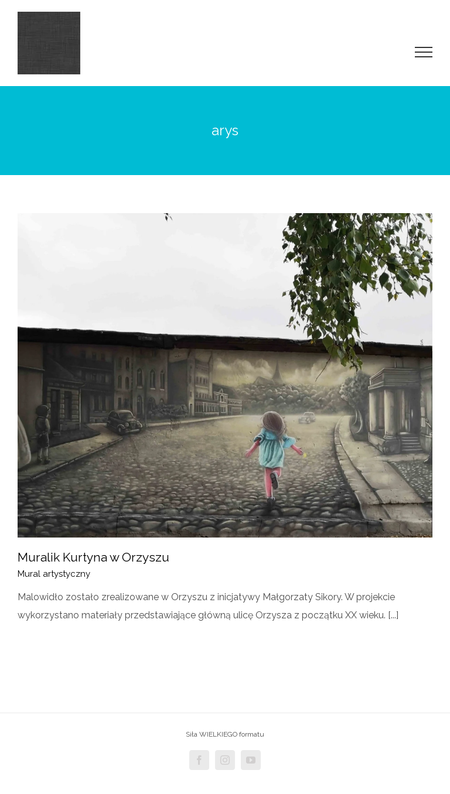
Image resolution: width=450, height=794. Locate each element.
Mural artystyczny (54, 574)
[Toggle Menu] (424, 52)
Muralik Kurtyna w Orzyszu (93, 557)
